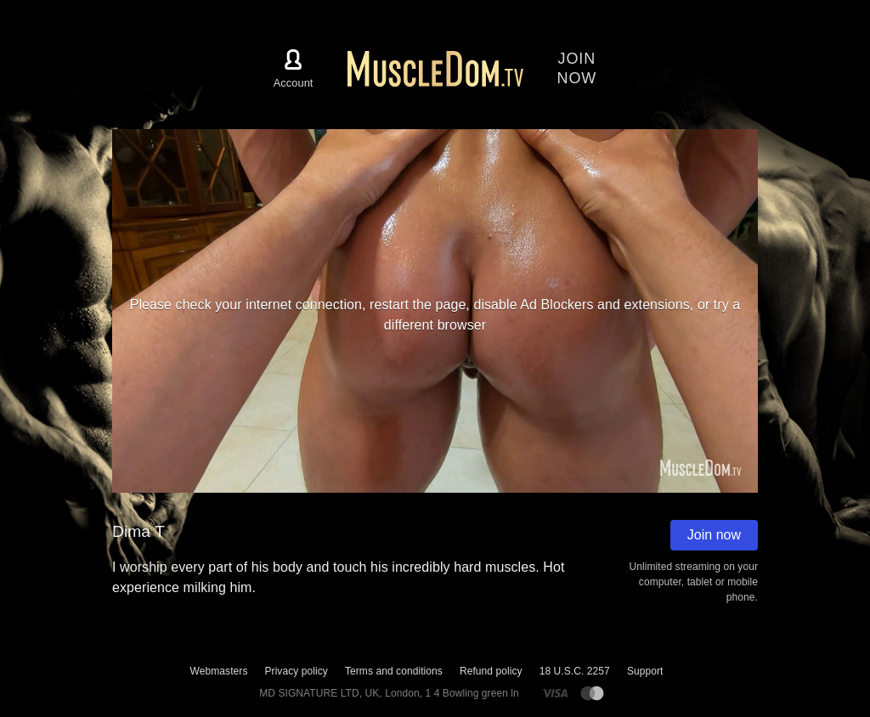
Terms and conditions (394, 671)
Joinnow (577, 68)
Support (645, 671)
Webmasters (219, 671)
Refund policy (491, 671)
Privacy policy (295, 671)
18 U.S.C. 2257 (575, 671)
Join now (714, 535)
